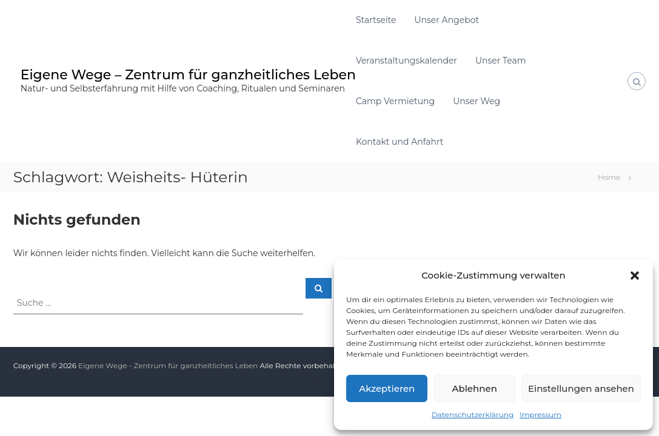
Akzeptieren (387, 388)
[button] (635, 275)
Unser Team (500, 60)
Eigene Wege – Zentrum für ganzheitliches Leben (188, 75)
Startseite (376, 20)
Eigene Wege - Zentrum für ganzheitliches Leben (168, 365)
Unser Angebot (446, 20)
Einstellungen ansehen (581, 388)
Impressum (540, 414)
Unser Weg (476, 101)
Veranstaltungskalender (406, 60)
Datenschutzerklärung (472, 414)
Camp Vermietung (395, 101)
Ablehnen (474, 388)
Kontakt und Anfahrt (400, 141)
